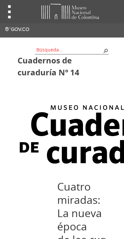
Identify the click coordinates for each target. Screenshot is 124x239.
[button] (105, 50)
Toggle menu (10, 12)
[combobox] (69, 49)
